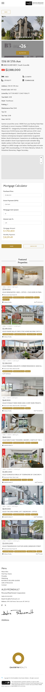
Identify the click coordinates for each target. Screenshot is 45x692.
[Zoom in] (41, 157)
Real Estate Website (24, 678)
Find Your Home (6, 574)
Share (11, 246)
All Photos (22, 53)
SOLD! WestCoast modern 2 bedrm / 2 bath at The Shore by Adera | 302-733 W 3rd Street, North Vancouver (22, 440)
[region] (22, 167)
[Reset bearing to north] (41, 163)
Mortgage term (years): (11, 210)
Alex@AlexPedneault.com (12, 599)
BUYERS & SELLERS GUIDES (10, 580)
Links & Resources (7, 583)
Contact (4, 585)
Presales (4, 576)
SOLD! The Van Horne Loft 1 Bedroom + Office (19, 511)
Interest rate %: (8, 219)
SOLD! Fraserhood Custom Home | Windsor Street (21, 546)
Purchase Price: (8, 191)
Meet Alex (4, 572)
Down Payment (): (11, 200)
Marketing (4, 578)
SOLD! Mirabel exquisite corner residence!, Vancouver (22, 366)
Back (6, 12)
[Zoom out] (41, 160)
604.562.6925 (8, 596)
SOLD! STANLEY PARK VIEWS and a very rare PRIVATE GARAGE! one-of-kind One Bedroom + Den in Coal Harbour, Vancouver (22, 403)
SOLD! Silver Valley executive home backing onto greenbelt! (22, 331)
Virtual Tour (6, 299)
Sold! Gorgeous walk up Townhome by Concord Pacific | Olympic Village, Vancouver (22, 474)
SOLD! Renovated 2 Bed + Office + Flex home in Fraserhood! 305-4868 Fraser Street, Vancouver (22, 292)
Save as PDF (33, 246)
